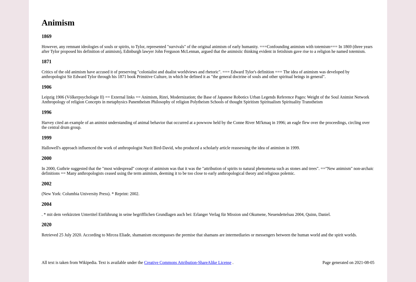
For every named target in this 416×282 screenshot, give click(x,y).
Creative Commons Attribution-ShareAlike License (187, 262)
